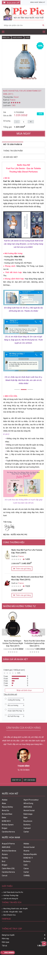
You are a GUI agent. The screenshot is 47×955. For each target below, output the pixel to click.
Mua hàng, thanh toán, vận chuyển (15, 909)
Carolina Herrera (8, 832)
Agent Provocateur (31, 800)
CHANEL (27, 876)
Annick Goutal (29, 810)
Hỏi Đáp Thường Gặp (10, 895)
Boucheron (28, 821)
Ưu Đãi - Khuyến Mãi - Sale (12, 912)
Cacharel (27, 828)
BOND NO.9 (6, 821)
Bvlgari (4, 828)
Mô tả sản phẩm (12, 144)
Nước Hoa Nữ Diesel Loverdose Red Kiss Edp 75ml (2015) (27, 578)
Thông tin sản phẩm (13, 151)
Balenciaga (28, 814)
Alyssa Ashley (7, 807)
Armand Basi (7, 814)
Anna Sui (5, 810)
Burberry (27, 825)
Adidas (4, 800)
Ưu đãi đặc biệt (10, 157)
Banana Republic (30, 854)
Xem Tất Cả (16, 780)
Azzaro (5, 854)
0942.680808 (7, 952)
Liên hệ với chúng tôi (10, 899)
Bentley (5, 858)
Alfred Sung (28, 803)
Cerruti (4, 876)
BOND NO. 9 (28, 858)
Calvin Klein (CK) (8, 868)
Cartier (26, 832)
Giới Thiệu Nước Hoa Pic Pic (13, 892)
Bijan (25, 818)
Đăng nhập (34, 2)
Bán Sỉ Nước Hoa (9, 915)
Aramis (26, 851)
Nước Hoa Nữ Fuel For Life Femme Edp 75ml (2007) (26, 551)
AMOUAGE (28, 807)
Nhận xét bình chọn (24, 690)
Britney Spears (8, 825)
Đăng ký (42, 2)
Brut (3, 861)
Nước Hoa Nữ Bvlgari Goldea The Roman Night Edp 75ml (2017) (13, 643)
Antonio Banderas (9, 851)
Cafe (25, 865)
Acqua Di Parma (8, 844)
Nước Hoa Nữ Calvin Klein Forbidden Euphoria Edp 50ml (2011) (34, 643)
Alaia (4, 803)
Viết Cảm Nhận (29, 780)
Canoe (26, 868)
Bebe (4, 818)
